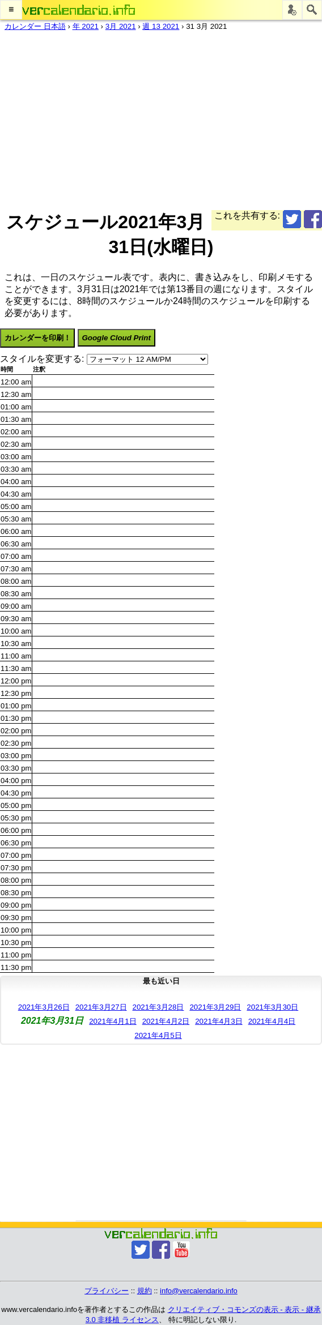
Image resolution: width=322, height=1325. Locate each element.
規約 (144, 1290)
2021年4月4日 (271, 1021)
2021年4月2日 (165, 1021)
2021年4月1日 (112, 1021)
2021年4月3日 (218, 1021)
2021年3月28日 (158, 1007)
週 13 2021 (160, 26)
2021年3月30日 (272, 1007)
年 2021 (86, 26)
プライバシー (106, 1290)
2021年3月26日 (44, 1007)
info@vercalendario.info (199, 1290)
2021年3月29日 (215, 1007)
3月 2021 (120, 26)
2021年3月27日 (101, 1007)
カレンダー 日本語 (35, 26)
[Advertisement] (156, 118)
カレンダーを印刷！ (38, 338)
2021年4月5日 (157, 1035)
